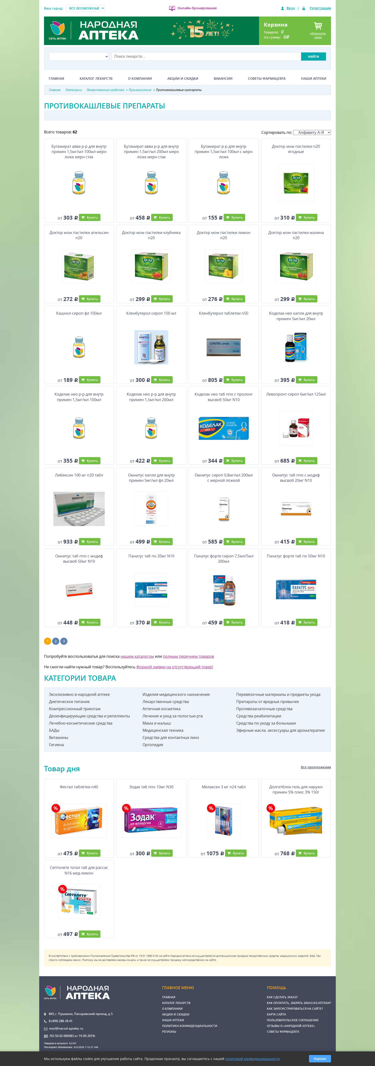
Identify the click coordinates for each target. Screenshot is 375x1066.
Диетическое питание (69, 701)
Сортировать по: (296, 132)
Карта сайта (276, 1014)
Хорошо (320, 1058)
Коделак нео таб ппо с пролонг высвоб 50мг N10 (224, 396)
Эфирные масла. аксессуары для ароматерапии (280, 730)
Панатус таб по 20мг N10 (151, 556)
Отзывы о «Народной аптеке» (291, 1026)
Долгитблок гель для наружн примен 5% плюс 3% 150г (296, 789)
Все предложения (316, 767)
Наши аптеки (313, 78)
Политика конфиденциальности (189, 1026)
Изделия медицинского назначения (176, 694)
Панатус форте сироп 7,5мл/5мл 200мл (224, 558)
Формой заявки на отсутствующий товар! (174, 666)
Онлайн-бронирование (197, 8)
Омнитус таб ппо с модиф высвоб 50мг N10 (79, 558)
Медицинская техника (163, 730)
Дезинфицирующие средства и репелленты (89, 716)
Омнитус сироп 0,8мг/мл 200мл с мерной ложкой (224, 477)
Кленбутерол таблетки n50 (223, 313)
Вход (291, 8)
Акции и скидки (182, 78)
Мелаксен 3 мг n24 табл (224, 786)
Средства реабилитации (258, 716)
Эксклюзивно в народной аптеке (79, 694)
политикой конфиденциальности (252, 1058)
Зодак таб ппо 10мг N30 (151, 786)
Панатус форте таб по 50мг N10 (296, 556)
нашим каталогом (137, 656)
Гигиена (56, 745)
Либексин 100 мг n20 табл (79, 475)
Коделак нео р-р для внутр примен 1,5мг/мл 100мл (79, 396)
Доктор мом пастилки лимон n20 (223, 235)
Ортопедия (153, 745)
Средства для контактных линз (171, 737)
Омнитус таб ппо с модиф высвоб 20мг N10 (296, 477)
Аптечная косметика (162, 709)
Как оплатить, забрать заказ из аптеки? (299, 1003)
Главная (56, 78)
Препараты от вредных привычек (267, 701)
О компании (140, 78)
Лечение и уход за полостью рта (173, 716)
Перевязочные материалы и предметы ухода (278, 694)
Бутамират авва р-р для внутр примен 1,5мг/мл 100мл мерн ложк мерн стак (78, 152)
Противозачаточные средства (264, 709)
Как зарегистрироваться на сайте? (295, 1009)
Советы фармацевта (267, 78)
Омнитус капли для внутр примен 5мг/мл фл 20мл (151, 477)
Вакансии (223, 78)
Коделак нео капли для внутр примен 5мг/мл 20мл (296, 316)
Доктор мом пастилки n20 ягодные (296, 149)
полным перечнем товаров (188, 656)
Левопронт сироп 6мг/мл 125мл (296, 394)
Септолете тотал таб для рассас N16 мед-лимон (79, 870)
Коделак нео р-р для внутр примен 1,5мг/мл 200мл (151, 396)
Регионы (169, 1032)
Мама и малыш (157, 723)
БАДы (54, 730)
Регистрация (320, 8)
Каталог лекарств (96, 78)
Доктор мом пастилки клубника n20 (151, 235)
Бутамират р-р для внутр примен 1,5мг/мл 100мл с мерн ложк (224, 152)
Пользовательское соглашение (293, 1020)
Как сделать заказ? (282, 997)
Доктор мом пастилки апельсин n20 (79, 235)
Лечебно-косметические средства (80, 723)
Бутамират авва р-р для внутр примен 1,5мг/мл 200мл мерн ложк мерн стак (151, 152)
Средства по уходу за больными (266, 723)
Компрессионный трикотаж (75, 709)
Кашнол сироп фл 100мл (79, 313)
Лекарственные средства (166, 701)
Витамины (58, 737)
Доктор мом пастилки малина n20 (296, 235)
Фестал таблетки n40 (79, 786)
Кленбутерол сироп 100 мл (151, 313)
